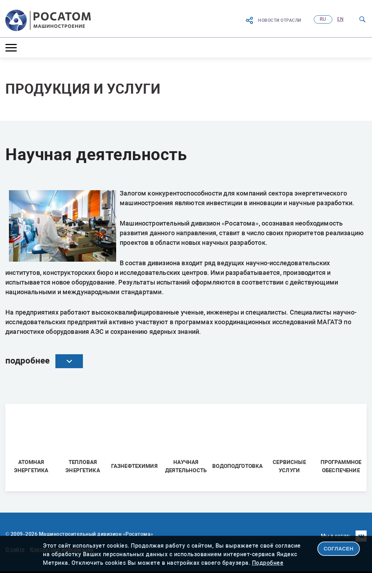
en (340, 19)
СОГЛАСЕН (339, 549)
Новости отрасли (273, 20)
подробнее (44, 361)
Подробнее (268, 562)
